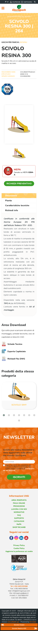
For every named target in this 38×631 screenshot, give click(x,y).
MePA (19, 524)
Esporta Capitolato (14, 351)
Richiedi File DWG (13, 358)
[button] (3, 415)
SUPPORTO (19, 518)
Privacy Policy (19, 545)
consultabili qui (13, 622)
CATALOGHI (19, 521)
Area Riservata (15, 2)
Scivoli (23, 42)
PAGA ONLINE (19, 503)
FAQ (19, 515)
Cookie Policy (19, 548)
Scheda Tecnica (12, 344)
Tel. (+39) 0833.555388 (19, 586)
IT (5, 2)
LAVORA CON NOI (19, 509)
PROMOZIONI (19, 506)
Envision (33, 622)
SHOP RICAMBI (19, 527)
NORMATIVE (19, 512)
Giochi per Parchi (10, 42)
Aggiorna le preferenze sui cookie (19, 551)
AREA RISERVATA (19, 500)
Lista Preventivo (26, 2)
